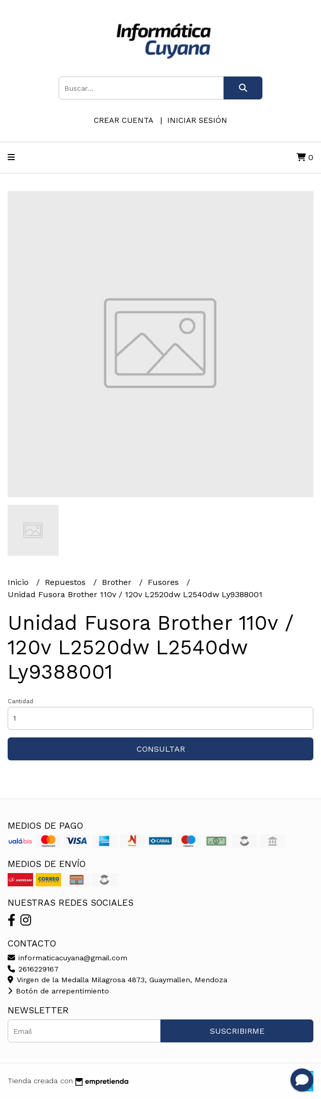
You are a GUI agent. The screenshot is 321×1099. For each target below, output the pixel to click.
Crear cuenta (123, 120)
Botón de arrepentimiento (58, 991)
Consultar (161, 749)
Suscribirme (237, 1031)
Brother (118, 582)
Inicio (19, 582)
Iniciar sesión (197, 120)
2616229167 (33, 969)
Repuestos (66, 582)
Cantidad (20, 701)
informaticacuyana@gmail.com (67, 958)
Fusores (164, 582)
